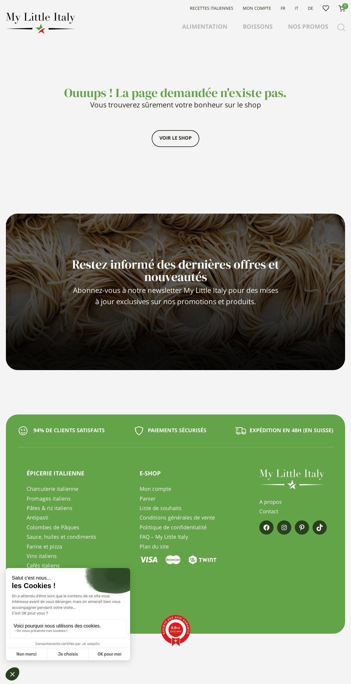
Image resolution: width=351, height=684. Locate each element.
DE (310, 9)
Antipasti (37, 518)
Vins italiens (42, 556)
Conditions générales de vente (177, 518)
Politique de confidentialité (173, 527)
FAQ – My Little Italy (164, 537)
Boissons (258, 27)
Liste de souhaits (326, 8)
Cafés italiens (43, 566)
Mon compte (257, 9)
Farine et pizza (44, 547)
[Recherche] (341, 27)
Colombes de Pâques (53, 527)
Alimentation (204, 27)
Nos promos (308, 27)
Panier (148, 499)
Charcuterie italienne (52, 489)
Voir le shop (175, 138)
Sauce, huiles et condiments (61, 537)
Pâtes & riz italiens (49, 508)
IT (296, 9)
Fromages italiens (49, 499)
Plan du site (154, 547)
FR (283, 9)
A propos (270, 502)
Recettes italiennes (211, 9)
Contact (268, 511)
